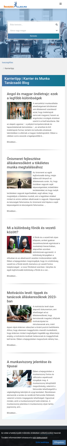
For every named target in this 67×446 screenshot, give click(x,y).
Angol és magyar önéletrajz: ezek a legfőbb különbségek (32, 96)
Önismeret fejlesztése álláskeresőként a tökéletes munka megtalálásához (28, 163)
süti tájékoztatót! (40, 437)
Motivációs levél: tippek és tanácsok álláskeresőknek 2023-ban (32, 297)
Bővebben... (12, 142)
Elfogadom (59, 442)
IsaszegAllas (7, 62)
